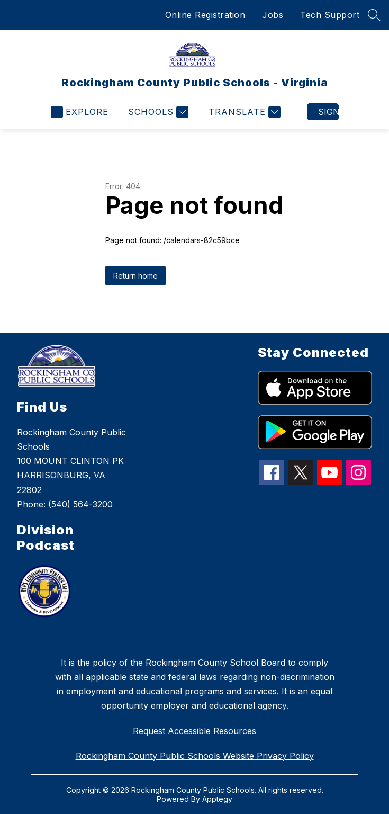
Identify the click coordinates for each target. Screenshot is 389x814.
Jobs (272, 15)
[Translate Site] (243, 112)
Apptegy (217, 798)
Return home (135, 275)
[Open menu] (79, 112)
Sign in (328, 111)
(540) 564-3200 (80, 504)
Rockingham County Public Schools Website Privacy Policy (195, 755)
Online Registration (205, 15)
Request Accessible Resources (194, 731)
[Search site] (374, 14)
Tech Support (329, 15)
